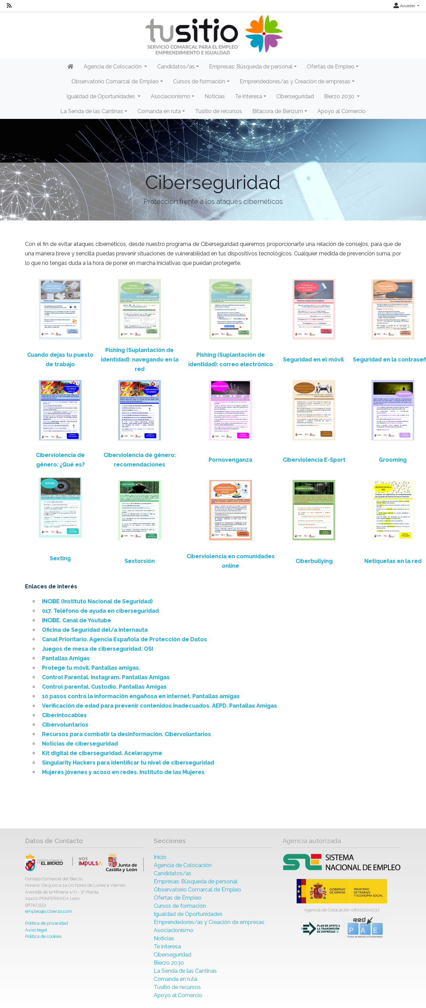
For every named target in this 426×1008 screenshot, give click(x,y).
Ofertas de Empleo (177, 898)
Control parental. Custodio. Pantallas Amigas (104, 687)
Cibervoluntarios (65, 724)
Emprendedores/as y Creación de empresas (209, 922)
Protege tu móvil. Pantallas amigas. (91, 668)
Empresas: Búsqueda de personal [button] (251, 66)
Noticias (215, 96)
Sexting (60, 558)
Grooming (393, 460)
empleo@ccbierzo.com (48, 911)
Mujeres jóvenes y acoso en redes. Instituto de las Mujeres (123, 772)
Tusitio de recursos (218, 111)
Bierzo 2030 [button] (340, 96)
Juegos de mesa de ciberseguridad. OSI (97, 649)
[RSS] (9, 5)
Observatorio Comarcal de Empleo (197, 889)
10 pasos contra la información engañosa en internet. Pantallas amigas (141, 696)
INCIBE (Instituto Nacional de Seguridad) (97, 601)
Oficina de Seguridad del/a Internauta (95, 630)
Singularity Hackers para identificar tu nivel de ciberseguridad (128, 762)
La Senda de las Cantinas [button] (91, 111)
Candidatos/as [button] (176, 66)
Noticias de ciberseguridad (80, 743)
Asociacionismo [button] (170, 96)
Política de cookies (43, 936)
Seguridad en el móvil (313, 359)
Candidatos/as (172, 873)
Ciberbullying (314, 561)
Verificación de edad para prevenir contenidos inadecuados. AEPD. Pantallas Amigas (159, 705)
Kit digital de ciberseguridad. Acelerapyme (102, 753)
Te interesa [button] (248, 96)
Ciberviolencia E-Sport (314, 460)
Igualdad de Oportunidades (188, 914)
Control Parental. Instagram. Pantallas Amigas (106, 677)
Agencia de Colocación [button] (113, 66)
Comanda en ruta (175, 979)
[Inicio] (213, 35)
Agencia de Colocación (183, 865)
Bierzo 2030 (169, 963)
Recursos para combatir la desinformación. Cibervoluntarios (126, 734)
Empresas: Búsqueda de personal (195, 881)
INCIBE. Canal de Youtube (76, 620)
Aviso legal (36, 929)
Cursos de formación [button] (199, 81)
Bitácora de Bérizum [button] (277, 111)
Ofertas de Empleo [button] (331, 66)
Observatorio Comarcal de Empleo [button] (115, 81)
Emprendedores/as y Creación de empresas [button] (295, 81)
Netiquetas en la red (393, 561)
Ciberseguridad (295, 96)
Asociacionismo (173, 930)
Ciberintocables (64, 715)
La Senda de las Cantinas (185, 971)
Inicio (160, 857)
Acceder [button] (404, 5)
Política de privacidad (46, 923)
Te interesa (167, 946)
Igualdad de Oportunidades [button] (101, 96)
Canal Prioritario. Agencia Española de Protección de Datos (124, 639)
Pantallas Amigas (66, 658)
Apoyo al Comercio (341, 111)
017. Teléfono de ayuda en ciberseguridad (100, 611)
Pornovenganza (230, 460)
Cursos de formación (180, 906)
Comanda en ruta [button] (159, 111)
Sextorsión (140, 561)
